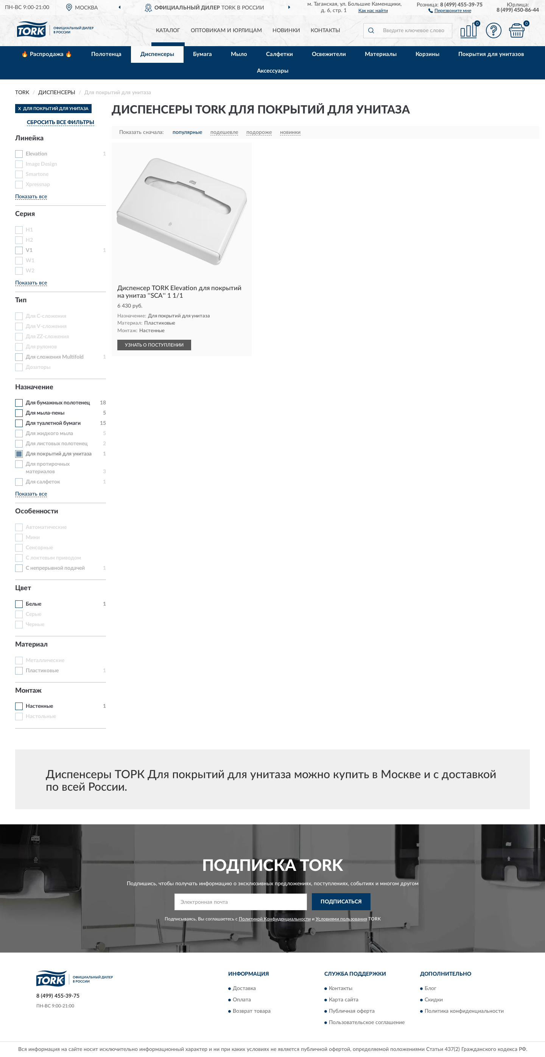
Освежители (329, 54)
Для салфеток (43, 482)
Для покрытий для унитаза (59, 454)
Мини (33, 537)
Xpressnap (38, 184)
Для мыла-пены (45, 413)
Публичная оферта (352, 1011)
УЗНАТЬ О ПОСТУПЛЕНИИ (154, 345)
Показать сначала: (141, 132)
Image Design (41, 164)
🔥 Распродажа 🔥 (46, 54)
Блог (430, 989)
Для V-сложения (46, 326)
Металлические (45, 660)
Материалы (381, 54)
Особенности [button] (36, 511)
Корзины (427, 54)
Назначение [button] (34, 387)
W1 (30, 260)
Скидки (434, 1000)
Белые (33, 604)
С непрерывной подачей (55, 568)
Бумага (202, 54)
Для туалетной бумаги (53, 423)
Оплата (242, 1000)
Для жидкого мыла (49, 433)
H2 (29, 240)
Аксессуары (272, 71)
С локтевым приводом (53, 558)
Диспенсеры (157, 54)
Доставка (244, 989)
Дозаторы (38, 367)
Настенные (39, 706)
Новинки (286, 30)
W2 (30, 271)
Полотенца (106, 54)
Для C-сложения (46, 316)
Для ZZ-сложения (47, 336)
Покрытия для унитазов (491, 54)
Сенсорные (39, 547)
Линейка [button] (29, 138)
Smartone (37, 174)
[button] (449, 10)
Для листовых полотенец (57, 443)
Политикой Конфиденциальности (275, 919)
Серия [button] (25, 214)
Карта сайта (343, 1000)
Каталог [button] (168, 30)
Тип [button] (20, 300)
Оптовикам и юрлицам (226, 30)
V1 (29, 250)
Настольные (41, 716)
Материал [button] (31, 644)
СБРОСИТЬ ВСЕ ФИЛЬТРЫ (60, 122)
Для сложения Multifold (55, 357)
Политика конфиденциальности (464, 1011)
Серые (33, 614)
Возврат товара (252, 1011)
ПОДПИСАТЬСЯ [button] (341, 902)
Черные (35, 624)
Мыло (239, 54)
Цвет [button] (23, 588)
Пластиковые (42, 670)
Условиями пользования (341, 919)
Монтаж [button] (28, 690)
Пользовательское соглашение (367, 1023)
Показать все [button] (31, 196)
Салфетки (279, 54)
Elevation (36, 154)
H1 (29, 230)
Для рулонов (41, 347)
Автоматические (46, 527)
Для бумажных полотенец (58, 403)
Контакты (325, 30)
